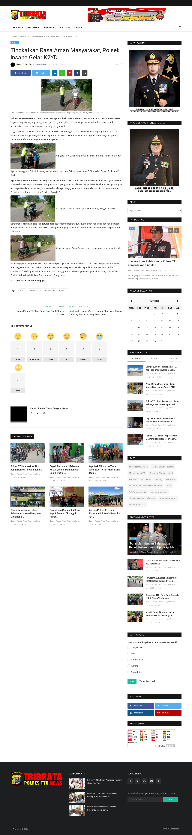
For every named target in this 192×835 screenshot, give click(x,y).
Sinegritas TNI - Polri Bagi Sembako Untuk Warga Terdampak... (163, 596)
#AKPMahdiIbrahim (137, 492)
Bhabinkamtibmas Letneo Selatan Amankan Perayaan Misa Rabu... (25, 513)
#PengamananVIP (137, 473)
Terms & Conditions (170, 828)
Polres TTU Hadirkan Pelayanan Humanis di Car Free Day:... (104, 781)
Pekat (168, 485)
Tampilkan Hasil (147, 681)
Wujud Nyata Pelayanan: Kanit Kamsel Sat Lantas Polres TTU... (161, 385)
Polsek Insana (35, 290)
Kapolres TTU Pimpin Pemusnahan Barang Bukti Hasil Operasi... (102, 795)
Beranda (18, 27)
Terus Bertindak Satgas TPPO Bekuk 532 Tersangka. (163, 562)
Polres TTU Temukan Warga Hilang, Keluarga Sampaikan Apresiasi (162, 403)
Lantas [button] (64, 27)
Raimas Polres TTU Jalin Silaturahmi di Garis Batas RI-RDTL (104, 513)
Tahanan (133, 479)
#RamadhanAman (168, 498)
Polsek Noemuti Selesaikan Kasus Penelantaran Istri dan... (101, 808)
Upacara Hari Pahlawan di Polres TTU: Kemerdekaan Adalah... (153, 263)
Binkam (23, 36)
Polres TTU (50, 290)
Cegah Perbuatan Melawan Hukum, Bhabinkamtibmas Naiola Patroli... (64, 469)
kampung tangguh (159, 492)
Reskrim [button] (33, 27)
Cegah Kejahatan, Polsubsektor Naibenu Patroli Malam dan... (161, 420)
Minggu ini (136, 358)
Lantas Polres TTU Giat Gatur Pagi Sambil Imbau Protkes (40, 313)
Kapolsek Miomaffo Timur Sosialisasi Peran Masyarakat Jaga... (104, 469)
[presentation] (170, 230)
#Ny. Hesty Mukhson (138, 466)
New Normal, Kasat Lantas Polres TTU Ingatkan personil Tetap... (161, 579)
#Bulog (159, 479)
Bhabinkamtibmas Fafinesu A (142, 498)
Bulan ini (154, 358)
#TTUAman (146, 479)
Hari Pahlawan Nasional (163, 466)
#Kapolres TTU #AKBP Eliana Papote (145, 485)
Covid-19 (63, 290)
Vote (132, 681)
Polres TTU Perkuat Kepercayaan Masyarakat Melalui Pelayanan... (161, 437)
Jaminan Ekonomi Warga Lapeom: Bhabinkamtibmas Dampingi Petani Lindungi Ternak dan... (95, 313)
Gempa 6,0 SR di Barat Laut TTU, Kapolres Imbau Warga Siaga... (161, 368)
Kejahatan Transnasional (161, 473)
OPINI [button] (78, 27)
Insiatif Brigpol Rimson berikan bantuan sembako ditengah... (160, 614)
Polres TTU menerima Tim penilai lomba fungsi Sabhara (26, 468)
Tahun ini (172, 358)
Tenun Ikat (171, 479)
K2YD (22, 290)
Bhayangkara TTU (137, 504)
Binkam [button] (49, 27)
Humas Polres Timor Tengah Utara (28, 65)
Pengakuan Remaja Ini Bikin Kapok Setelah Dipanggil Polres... (65, 513)
